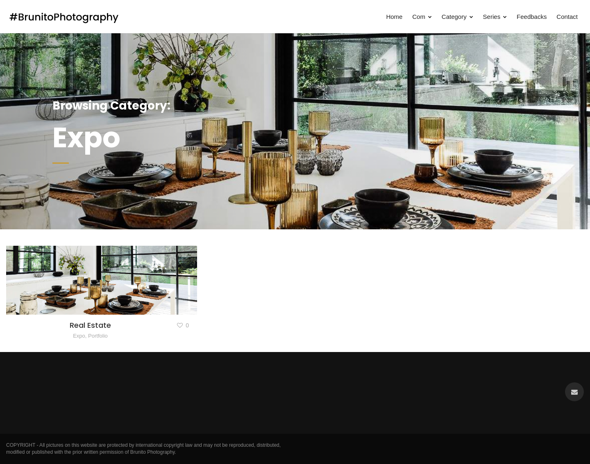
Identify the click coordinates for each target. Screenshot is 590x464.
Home (394, 16)
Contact (567, 16)
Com (422, 16)
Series (495, 16)
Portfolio (98, 336)
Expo (79, 336)
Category (457, 16)
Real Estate (90, 325)
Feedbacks (532, 16)
